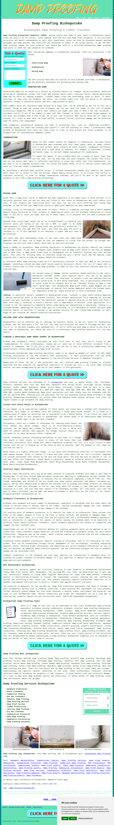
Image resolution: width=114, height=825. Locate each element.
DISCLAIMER (106, 18)
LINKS (83, 18)
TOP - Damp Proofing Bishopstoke (18, 788)
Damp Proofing (50, 763)
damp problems (93, 310)
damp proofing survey (40, 170)
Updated (29, 807)
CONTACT (97, 18)
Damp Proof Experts (99, 760)
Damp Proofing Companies (28, 773)
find (11, 658)
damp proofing (104, 45)
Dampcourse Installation (98, 765)
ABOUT (90, 18)
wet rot (60, 108)
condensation (87, 142)
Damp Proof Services (34, 770)
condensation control (30, 618)
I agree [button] (65, 818)
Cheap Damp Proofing (73, 765)
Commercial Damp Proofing (72, 763)
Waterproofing (9, 768)
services (90, 397)
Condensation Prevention (29, 763)
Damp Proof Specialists (85, 770)
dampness (50, 52)
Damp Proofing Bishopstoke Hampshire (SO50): (25, 35)
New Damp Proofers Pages (17, 807)
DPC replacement (84, 589)
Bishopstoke (57, 382)
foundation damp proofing (32, 616)
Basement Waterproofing (22, 760)
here (38, 678)
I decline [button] (72, 818)
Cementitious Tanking (47, 760)
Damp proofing (10, 382)
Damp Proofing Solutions (98, 773)
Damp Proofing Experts (30, 768)
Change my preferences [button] (85, 818)
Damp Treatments (33, 775)
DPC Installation (96, 763)
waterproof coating (55, 300)
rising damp (40, 575)
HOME (77, 18)
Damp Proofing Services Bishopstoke (29, 683)
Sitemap (4, 807)
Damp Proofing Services (74, 760)
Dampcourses (8, 763)
